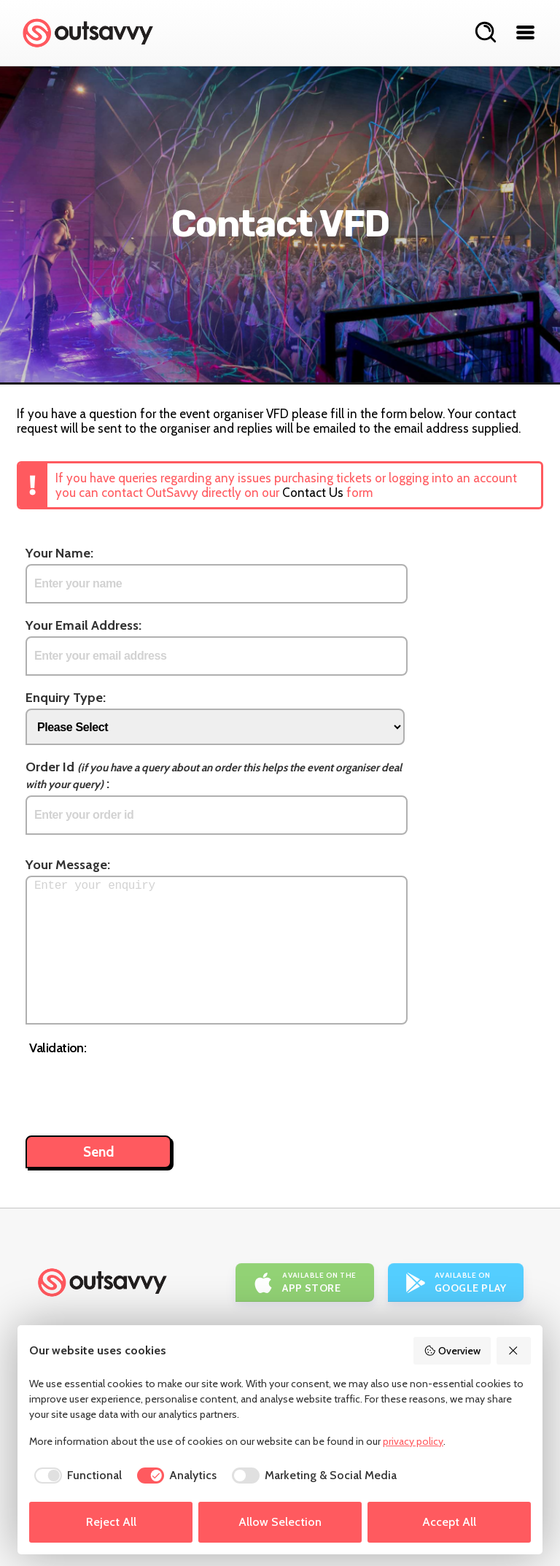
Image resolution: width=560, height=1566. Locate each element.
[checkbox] (75, 1475)
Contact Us (312, 492)
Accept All (449, 1522)
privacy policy (413, 1441)
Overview (452, 1350)
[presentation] (140, 1088)
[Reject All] (514, 1351)
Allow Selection (280, 1522)
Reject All (111, 1522)
